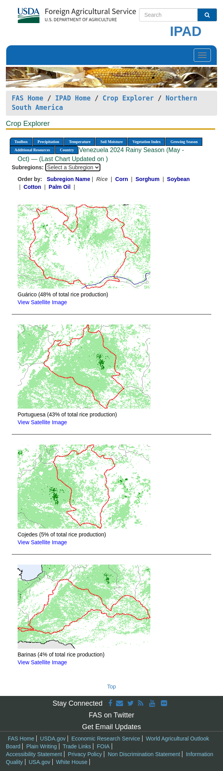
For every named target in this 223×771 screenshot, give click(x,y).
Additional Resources (32, 150)
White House (71, 762)
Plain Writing (41, 746)
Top (111, 686)
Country (67, 150)
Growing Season (184, 142)
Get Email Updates (111, 727)
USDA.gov (53, 738)
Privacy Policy (85, 754)
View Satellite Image (42, 302)
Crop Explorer (127, 98)
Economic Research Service (105, 738)
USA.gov (39, 762)
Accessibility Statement (34, 754)
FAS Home (27, 98)
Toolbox (21, 142)
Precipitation (48, 142)
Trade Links (76, 746)
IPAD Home (73, 98)
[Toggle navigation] (202, 55)
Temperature (80, 142)
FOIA (103, 746)
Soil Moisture (111, 142)
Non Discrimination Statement (144, 754)
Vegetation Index (146, 142)
